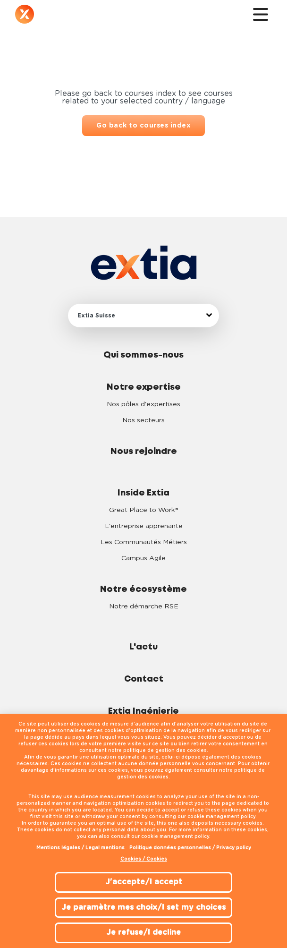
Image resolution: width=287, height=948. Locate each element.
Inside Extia (143, 493)
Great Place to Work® (143, 510)
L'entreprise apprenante (144, 526)
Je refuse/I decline (143, 932)
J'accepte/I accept (143, 882)
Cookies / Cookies (143, 859)
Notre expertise (144, 387)
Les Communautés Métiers (144, 542)
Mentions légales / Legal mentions (80, 848)
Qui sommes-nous (143, 355)
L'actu (143, 647)
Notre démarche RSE (143, 606)
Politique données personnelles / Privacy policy (190, 848)
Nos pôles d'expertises (143, 404)
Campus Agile (143, 558)
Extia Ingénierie (143, 711)
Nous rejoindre (143, 451)
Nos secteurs (143, 420)
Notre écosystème (143, 589)
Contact (143, 679)
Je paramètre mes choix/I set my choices (143, 907)
